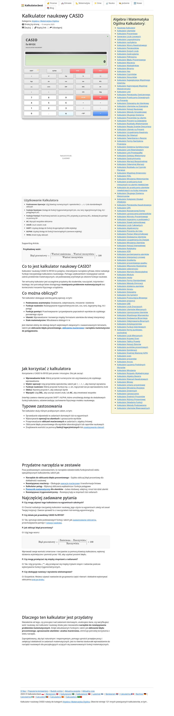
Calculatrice (125, 694)
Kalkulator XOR (124, 251)
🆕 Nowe (138, 3)
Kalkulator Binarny (125, 68)
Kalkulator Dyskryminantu (129, 158)
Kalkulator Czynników (127, 74)
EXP (66, 88)
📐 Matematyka (83, 3)
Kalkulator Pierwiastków (128, 48)
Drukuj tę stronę (30, 24)
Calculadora (55, 697)
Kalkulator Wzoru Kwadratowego (132, 45)
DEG (83, 88)
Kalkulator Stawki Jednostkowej (131, 222)
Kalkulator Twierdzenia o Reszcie (132, 138)
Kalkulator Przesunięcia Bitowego (132, 297)
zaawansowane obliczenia (84, 524)
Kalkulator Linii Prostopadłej (129, 152)
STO (83, 94)
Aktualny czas (88, 691)
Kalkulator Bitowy (125, 382)
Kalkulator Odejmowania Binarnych (133, 321)
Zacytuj (26, 27)
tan (83, 83)
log (66, 77)
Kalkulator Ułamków (126, 30)
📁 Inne (97, 3)
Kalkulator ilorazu (125, 289)
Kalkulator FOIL (124, 176)
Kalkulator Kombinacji (127, 350)
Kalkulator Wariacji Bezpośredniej (132, 161)
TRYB (77, 71)
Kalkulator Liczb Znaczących (129, 306)
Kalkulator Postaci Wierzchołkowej (132, 234)
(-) (100, 77)
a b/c (49, 88)
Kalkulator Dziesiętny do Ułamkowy (133, 103)
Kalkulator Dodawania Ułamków (131, 237)
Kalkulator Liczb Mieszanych (129, 335)
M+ (100, 88)
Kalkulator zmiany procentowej (131, 385)
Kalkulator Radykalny (126, 248)
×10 (83, 117)
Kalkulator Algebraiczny (127, 228)
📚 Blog (50, 8)
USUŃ (83, 100)
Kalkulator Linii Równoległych (130, 149)
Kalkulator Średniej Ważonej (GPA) (132, 353)
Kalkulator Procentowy (127, 33)
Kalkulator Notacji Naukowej (130, 109)
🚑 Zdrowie (66, 3)
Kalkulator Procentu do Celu (129, 231)
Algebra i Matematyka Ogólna (45, 21)
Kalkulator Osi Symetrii (127, 295)
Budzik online (57, 691)
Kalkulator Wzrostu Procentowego (132, 216)
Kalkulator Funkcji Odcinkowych (131, 327)
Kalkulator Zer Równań (127, 135)
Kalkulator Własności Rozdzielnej (132, 266)
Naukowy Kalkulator (126, 27)
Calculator (40, 697)
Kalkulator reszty (124, 277)
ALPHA (54, 71)
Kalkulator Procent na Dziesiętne (132, 120)
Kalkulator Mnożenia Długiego (131, 387)
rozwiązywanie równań (93, 431)
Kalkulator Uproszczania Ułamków (132, 312)
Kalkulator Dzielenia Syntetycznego (133, 147)
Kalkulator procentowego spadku (132, 263)
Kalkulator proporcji (126, 300)
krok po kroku (38, 584)
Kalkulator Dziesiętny (126, 292)
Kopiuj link (40, 27)
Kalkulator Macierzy (126, 62)
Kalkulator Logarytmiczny (128, 39)
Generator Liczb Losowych (129, 36)
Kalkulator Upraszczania (128, 393)
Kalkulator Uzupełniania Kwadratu (132, 132)
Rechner (139, 694)
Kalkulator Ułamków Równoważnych (133, 408)
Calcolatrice (26, 697)
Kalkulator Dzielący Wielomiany (131, 155)
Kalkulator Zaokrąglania (128, 54)
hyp (31, 83)
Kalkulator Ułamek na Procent (130, 129)
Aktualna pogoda (72, 691)
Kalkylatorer (65, 694)
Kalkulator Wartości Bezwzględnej (132, 271)
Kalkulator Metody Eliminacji (130, 283)
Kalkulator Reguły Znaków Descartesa (134, 126)
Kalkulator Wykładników (128, 65)
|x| (31, 88)
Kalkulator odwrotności (127, 268)
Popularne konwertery (38, 691)
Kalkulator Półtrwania (127, 57)
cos (66, 83)
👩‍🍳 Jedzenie (124, 3)
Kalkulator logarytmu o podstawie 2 (133, 219)
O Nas (23, 691)
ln (83, 77)
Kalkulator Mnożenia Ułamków (131, 242)
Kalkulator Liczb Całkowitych (130, 225)
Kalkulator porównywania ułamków (133, 254)
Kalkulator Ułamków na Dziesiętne (132, 106)
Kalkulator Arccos (125, 361)
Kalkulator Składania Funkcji (129, 402)
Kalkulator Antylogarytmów (129, 324)
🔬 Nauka (110, 3)
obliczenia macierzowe (73, 332)
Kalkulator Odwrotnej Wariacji (130, 164)
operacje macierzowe (70, 487)
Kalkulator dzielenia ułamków (130, 286)
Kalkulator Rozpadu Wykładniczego (133, 373)
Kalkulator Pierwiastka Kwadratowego (134, 205)
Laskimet (96, 694)
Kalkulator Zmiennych (127, 390)
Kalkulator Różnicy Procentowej (131, 399)
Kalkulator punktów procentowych (132, 347)
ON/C (100, 71)
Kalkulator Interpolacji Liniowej (131, 257)
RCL (100, 83)
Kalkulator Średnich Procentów (131, 396)
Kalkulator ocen (124, 356)
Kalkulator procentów (127, 358)
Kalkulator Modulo (125, 274)
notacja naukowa (54, 527)
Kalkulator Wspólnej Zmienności (131, 173)
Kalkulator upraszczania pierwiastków (134, 213)
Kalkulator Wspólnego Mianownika (133, 315)
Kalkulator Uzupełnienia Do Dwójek (133, 239)
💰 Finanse (52, 3)
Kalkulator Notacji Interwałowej (131, 245)
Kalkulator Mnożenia (126, 370)
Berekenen (110, 694)
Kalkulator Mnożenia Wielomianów (133, 178)
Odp (100, 94)
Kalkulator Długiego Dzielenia (130, 115)
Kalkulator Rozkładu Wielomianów (132, 123)
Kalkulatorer (81, 694)
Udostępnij (56, 27)
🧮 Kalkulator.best (32, 5)
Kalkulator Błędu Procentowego (131, 59)
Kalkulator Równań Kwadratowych (132, 379)
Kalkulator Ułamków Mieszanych (131, 309)
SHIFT (31, 71)
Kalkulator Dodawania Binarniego (132, 318)
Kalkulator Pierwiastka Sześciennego (133, 94)
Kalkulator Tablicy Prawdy (128, 341)
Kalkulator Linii (123, 91)
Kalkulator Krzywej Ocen (128, 338)
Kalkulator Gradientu (126, 260)
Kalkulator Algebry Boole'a (129, 376)
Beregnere (50, 694)
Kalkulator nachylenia (127, 42)
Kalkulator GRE (123, 303)
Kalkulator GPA (124, 207)
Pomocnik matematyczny (38, 493)
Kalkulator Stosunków (127, 77)
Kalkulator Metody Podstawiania (131, 405)
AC (100, 100)
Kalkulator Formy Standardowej (131, 280)
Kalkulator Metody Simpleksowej (132, 112)
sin (49, 83)
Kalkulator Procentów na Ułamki (131, 117)
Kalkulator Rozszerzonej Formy (131, 210)
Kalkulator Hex (123, 71)
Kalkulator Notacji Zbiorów (129, 344)
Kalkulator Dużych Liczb (127, 51)
